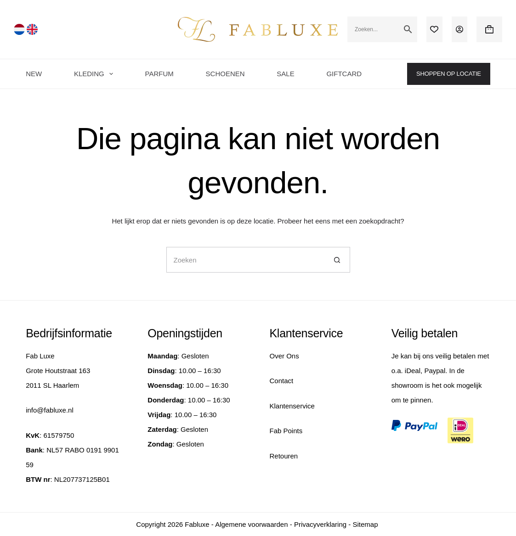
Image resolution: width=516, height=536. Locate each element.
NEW (34, 74)
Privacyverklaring (320, 524)
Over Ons (284, 356)
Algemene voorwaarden (251, 524)
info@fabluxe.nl (50, 410)
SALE (285, 74)
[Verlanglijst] (434, 29)
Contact (282, 381)
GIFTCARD (344, 74)
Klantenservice (292, 406)
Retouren (284, 456)
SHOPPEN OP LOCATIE (448, 73)
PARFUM (159, 74)
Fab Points (286, 431)
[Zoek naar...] (245, 260)
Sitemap (365, 524)
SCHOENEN (225, 74)
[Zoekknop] (337, 260)
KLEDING (95, 73)
